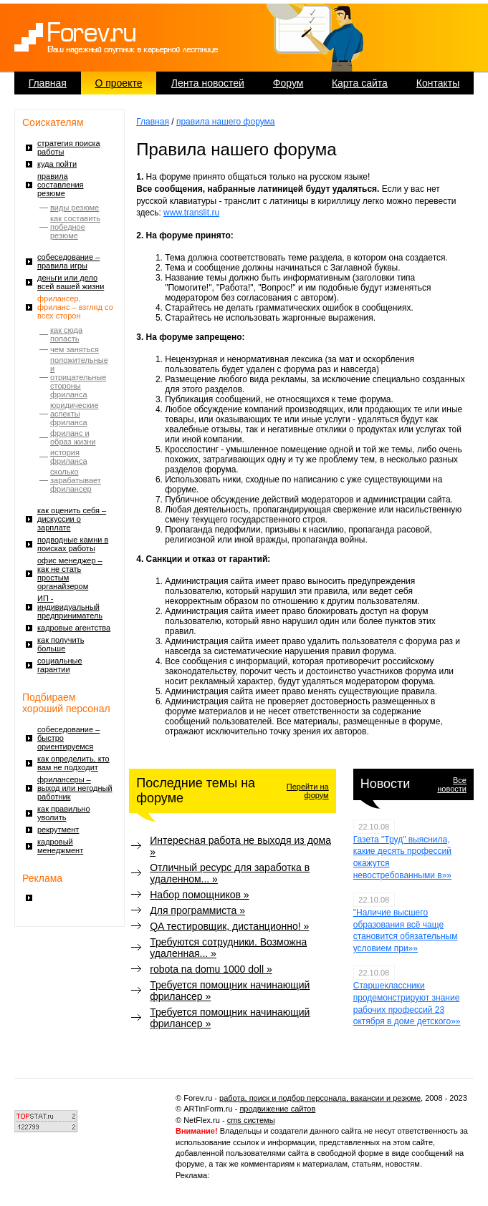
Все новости (452, 784)
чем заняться (74, 349)
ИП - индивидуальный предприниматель (69, 607)
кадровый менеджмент (60, 846)
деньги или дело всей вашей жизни (70, 282)
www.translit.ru (191, 213)
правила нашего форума (225, 122)
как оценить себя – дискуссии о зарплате (71, 519)
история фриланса (68, 456)
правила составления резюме (60, 185)
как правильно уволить (63, 813)
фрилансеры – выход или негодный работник (75, 788)
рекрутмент (58, 829)
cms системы (251, 1120)
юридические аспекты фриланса (74, 414)
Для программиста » (197, 910)
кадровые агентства (73, 627)
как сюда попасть (66, 334)
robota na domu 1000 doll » (211, 969)
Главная (48, 83)
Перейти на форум (308, 790)
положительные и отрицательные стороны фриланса (79, 377)
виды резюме (74, 207)
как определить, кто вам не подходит (73, 763)
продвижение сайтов (277, 1108)
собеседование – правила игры (68, 261)
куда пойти (57, 164)
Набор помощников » (199, 894)
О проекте (118, 83)
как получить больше (60, 644)
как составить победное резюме (75, 227)
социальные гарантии (59, 664)
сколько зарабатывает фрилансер (75, 480)
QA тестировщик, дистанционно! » (229, 926)
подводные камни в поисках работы (72, 544)
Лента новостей (207, 83)
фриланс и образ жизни (72, 437)
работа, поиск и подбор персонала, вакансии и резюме (320, 1098)
